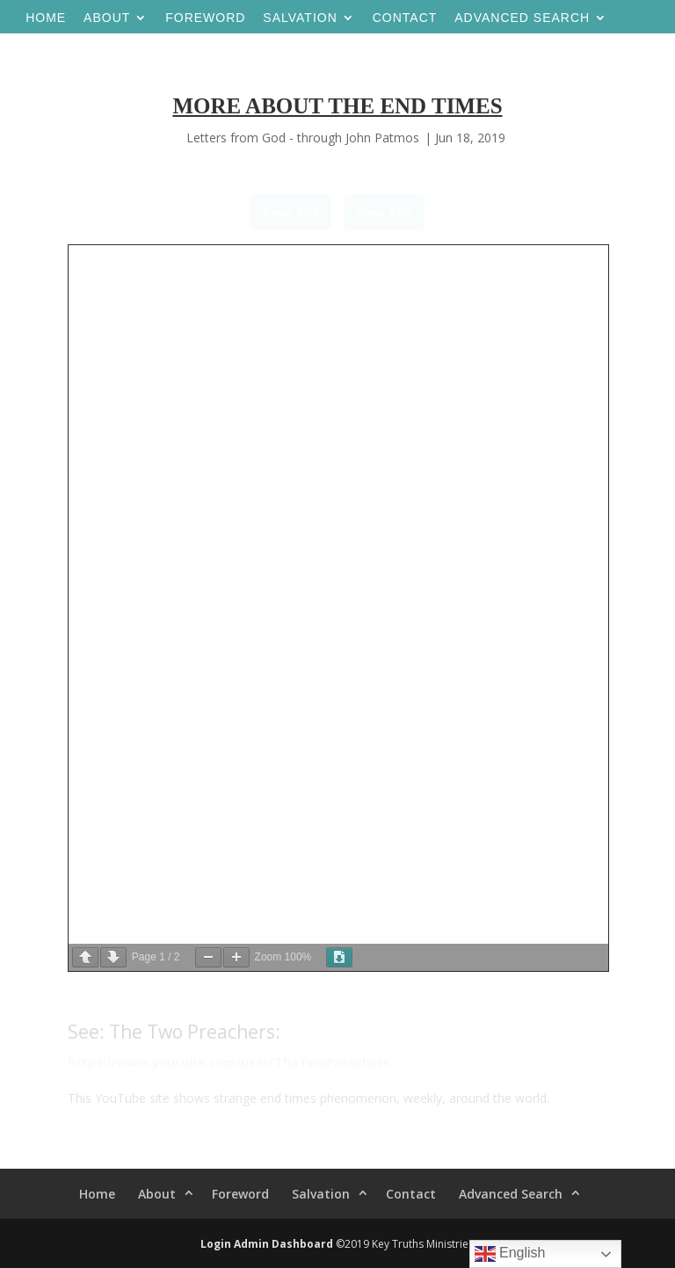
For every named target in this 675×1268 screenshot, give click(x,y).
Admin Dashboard (283, 1243)
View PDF (384, 212)
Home (45, 18)
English (510, 1253)
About (106, 18)
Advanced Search (522, 18)
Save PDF (291, 212)
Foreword (205, 18)
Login (215, 1243)
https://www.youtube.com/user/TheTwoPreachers (229, 1062)
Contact (405, 18)
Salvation (300, 18)
